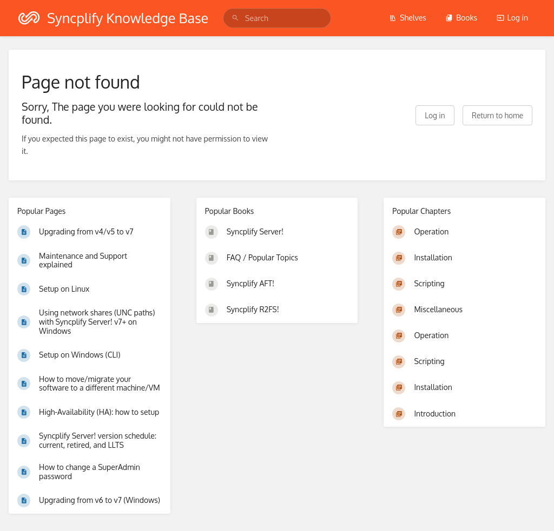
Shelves (407, 17)
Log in (512, 17)
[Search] (235, 18)
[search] (277, 18)
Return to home (497, 115)
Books (461, 17)
